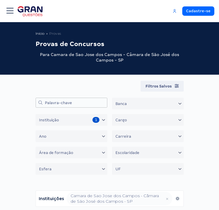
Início (40, 33)
